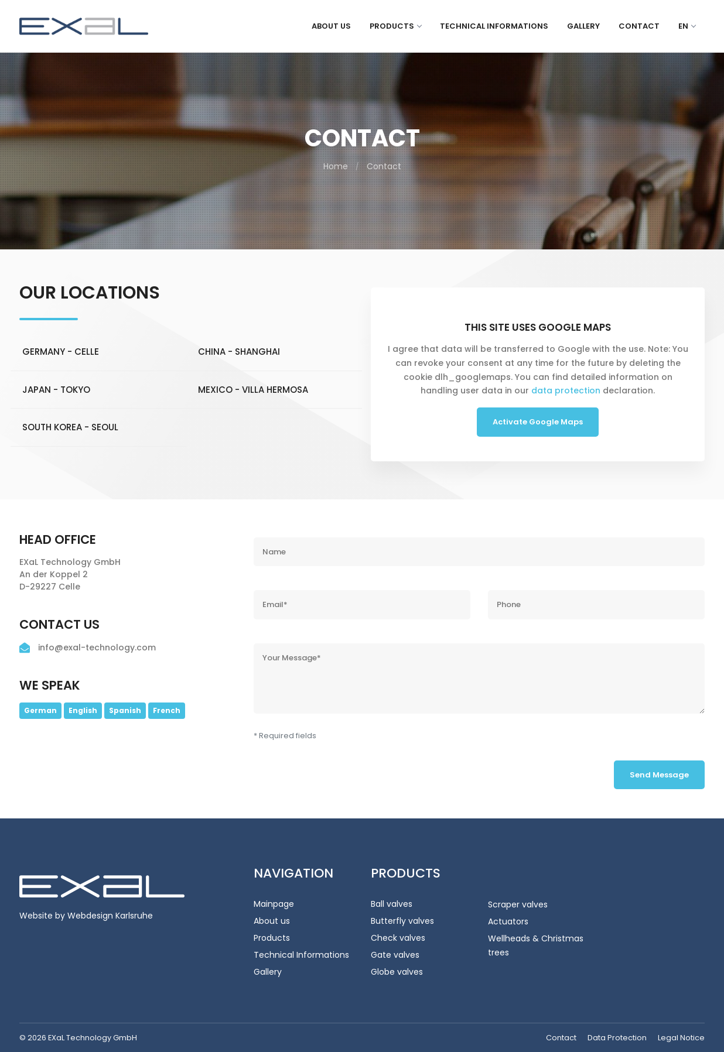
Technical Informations (494, 26)
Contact (639, 26)
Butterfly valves (402, 921)
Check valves (398, 938)
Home (335, 166)
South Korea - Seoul (70, 427)
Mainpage (274, 904)
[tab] (98, 352)
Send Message (659, 774)
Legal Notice (681, 1038)
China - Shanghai (239, 352)
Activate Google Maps (538, 421)
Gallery (583, 26)
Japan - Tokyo (56, 390)
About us (331, 26)
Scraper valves (518, 904)
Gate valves (395, 955)
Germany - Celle (60, 352)
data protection (565, 390)
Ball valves (391, 904)
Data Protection (617, 1038)
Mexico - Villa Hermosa (253, 390)
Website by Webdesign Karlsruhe (86, 915)
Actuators (508, 921)
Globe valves (397, 972)
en (686, 26)
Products (395, 26)
